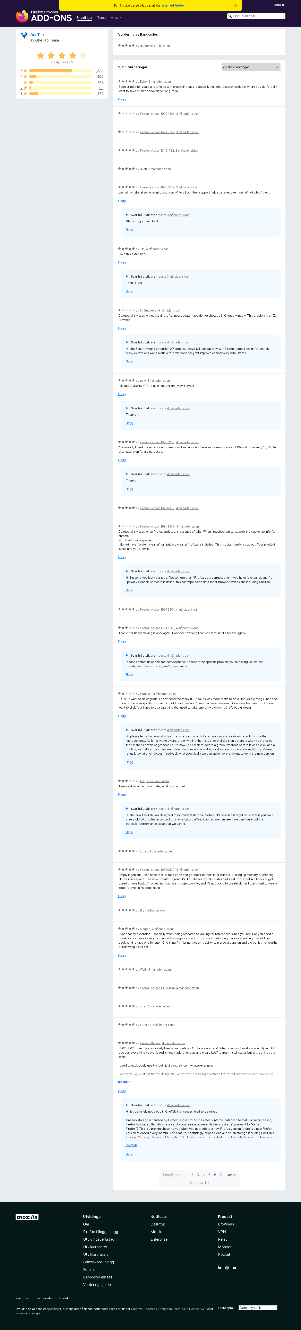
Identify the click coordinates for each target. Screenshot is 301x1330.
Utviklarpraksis (95, 1254)
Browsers (226, 1224)
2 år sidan (163, 45)
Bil (141, 910)
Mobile (156, 1232)
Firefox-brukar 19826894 (157, 988)
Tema (101, 18)
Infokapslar (44, 1298)
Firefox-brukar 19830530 (157, 869)
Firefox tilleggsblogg (100, 1232)
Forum (88, 1269)
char (143, 1006)
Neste (231, 1175)
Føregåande (172, 1175)
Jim (142, 249)
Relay (222, 1239)
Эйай (143, 169)
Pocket (224, 1254)
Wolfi (143, 969)
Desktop (157, 1224)
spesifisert (54, 1309)
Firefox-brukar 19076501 (157, 609)
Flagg (122, 99)
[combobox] (256, 16)
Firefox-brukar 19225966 (157, 508)
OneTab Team (47, 40)
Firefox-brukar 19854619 (157, 187)
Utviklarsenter (95, 1247)
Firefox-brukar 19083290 (157, 442)
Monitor (225, 1247)
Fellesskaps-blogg (98, 1262)
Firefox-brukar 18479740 (157, 132)
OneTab (37, 35)
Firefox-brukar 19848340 (157, 526)
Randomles (147, 45)
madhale (146, 693)
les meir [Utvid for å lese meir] (124, 1082)
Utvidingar (84, 18)
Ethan (144, 851)
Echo (143, 81)
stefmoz (145, 1024)
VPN (222, 1232)
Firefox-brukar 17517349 (157, 628)
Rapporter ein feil (97, 1277)
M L (142, 781)
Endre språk (226, 1308)
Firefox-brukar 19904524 (157, 113)
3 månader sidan (159, 81)
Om (86, 1224)
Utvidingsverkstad (98, 1239)
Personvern (23, 1298)
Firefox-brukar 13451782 (157, 150)
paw (143, 380)
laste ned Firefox (172, 5)
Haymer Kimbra (150, 1043)
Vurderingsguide (97, 1285)
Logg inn (279, 4)
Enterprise (158, 1239)
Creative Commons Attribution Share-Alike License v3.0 (168, 1309)
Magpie (145, 929)
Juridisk (64, 1298)
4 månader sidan (157, 249)
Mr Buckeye (148, 310)
